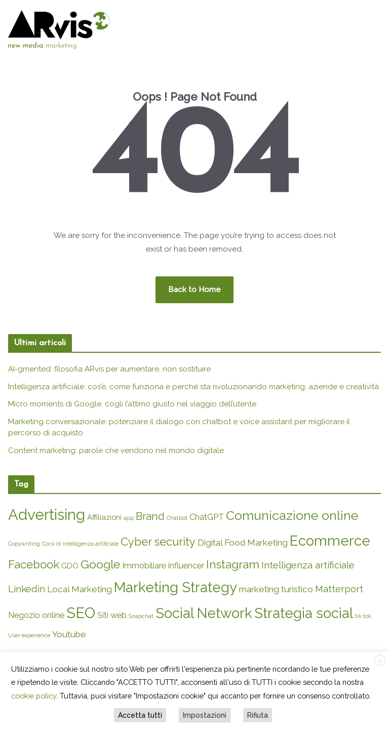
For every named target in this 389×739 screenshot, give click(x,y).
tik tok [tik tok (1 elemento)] (363, 616)
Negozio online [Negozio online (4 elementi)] (36, 615)
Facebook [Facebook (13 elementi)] (33, 564)
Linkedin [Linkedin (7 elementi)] (26, 588)
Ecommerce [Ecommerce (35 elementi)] (330, 540)
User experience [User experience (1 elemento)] (29, 635)
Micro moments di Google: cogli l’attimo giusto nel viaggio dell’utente (132, 403)
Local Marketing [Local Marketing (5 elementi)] (79, 589)
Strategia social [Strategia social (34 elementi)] (303, 613)
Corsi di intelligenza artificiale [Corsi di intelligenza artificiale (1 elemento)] (80, 544)
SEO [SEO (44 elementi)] (80, 613)
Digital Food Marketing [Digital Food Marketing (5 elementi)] (243, 543)
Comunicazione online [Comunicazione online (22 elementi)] (292, 515)
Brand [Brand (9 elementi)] (150, 516)
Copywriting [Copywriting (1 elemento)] (24, 544)
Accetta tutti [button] (140, 715)
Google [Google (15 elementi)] (100, 564)
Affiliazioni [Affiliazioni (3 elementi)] (104, 517)
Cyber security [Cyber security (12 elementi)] (158, 542)
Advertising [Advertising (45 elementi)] (46, 514)
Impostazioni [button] (204, 715)
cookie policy (33, 695)
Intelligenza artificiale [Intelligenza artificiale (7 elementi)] (308, 564)
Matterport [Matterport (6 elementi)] (339, 589)
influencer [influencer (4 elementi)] (186, 565)
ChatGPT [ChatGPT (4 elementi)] (206, 517)
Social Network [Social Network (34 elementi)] (203, 613)
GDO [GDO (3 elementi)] (70, 565)
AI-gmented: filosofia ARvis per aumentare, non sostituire (109, 369)
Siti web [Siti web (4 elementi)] (112, 615)
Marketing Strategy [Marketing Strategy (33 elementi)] (175, 587)
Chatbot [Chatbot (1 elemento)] (177, 518)
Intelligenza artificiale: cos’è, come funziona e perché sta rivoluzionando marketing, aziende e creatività (193, 386)
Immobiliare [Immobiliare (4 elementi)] (144, 565)
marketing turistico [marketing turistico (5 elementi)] (276, 589)
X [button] (380, 661)
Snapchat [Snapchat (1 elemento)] (141, 616)
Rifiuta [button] (257, 715)
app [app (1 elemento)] (129, 518)
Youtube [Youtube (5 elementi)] (69, 634)
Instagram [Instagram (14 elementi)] (232, 564)
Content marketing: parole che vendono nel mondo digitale (116, 450)
